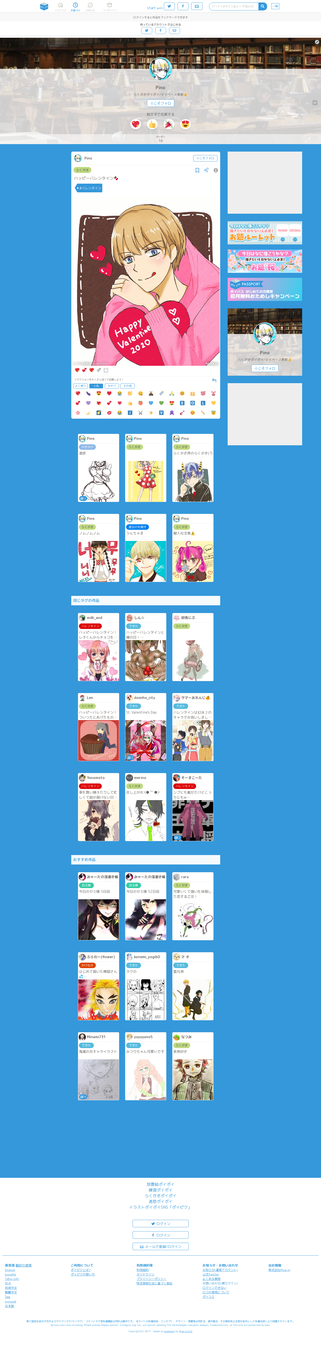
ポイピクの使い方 (83, 1274)
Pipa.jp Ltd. (186, 1331)
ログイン (160, 1223)
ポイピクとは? (81, 1270)
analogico (169, 1331)
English (10, 1270)
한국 (8, 1283)
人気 (96, 386)
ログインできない (214, 1288)
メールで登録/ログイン (160, 1246)
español (10, 1274)
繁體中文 (11, 1292)
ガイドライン (145, 1274)
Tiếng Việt (12, 1279)
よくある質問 (211, 1279)
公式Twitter (211, 1274)
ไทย (7, 1297)
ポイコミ (208, 1297)
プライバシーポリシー (151, 1279)
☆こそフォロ (160, 103)
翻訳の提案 (24, 1265)
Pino (160, 87)
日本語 (9, 1306)
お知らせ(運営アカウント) (220, 1270)
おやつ (112, 386)
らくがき (82, 170)
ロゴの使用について (216, 1292)
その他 (127, 386)
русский (10, 1301)
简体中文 (11, 1288)
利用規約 (142, 1270)
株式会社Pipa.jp (279, 1270)
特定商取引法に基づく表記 (154, 1283)
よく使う (80, 386)
